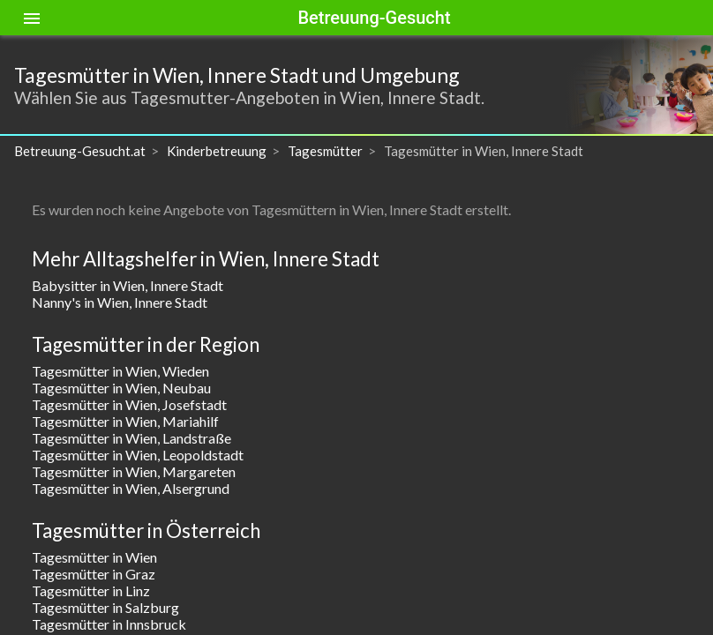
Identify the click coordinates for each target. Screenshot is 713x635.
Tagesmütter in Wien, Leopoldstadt (138, 454)
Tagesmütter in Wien (94, 557)
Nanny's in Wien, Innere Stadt (119, 302)
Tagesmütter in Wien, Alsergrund (130, 488)
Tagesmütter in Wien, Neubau (121, 387)
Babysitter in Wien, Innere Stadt (127, 285)
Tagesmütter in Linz (91, 590)
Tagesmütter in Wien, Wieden (120, 370)
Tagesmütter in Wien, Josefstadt (129, 404)
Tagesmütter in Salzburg (105, 607)
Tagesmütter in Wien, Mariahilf (125, 421)
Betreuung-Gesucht (373, 17)
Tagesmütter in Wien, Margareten (134, 471)
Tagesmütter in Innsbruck (109, 624)
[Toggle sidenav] (31, 17)
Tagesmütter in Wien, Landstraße (131, 438)
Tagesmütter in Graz (93, 573)
